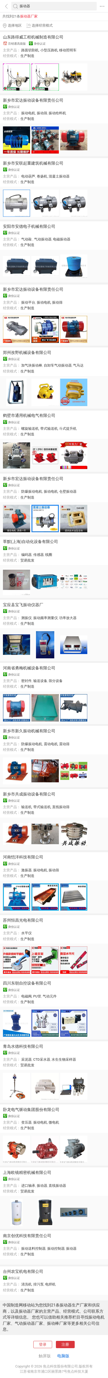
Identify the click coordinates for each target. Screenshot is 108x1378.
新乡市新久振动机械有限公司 (29, 731)
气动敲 (27, 239)
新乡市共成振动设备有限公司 (29, 794)
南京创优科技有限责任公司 (27, 1235)
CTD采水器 (41, 1059)
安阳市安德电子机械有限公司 (29, 226)
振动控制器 (56, 1248)
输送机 (26, 807)
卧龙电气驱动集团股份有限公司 (31, 1109)
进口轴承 (28, 1186)
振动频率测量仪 (45, 618)
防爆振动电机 (31, 491)
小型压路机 (49, 50)
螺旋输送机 (30, 429)
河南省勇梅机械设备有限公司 (29, 668)
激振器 (26, 870)
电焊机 (50, 1284)
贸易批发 (27, 560)
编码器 (26, 555)
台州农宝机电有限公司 (23, 1271)
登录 (42, 1344)
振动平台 (28, 302)
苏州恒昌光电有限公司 (23, 920)
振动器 (42, 1186)
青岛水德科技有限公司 (23, 1046)
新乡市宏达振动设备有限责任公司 (33, 100)
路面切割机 (30, 50)
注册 (65, 1344)
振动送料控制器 (33, 1248)
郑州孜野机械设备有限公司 (27, 352)
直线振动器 (57, 1186)
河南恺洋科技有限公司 (23, 857)
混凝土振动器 (59, 176)
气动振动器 (43, 239)
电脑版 (63, 1356)
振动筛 (42, 113)
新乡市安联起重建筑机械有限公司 (33, 163)
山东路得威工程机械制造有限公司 (33, 37)
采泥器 (26, 1059)
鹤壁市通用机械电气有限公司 (29, 415)
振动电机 (28, 113)
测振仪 (26, 618)
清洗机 (26, 1284)
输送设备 (40, 681)
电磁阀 (26, 996)
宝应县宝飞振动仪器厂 (23, 604)
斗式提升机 (68, 429)
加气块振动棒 (31, 365)
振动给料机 (57, 113)
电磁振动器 (61, 239)
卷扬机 (42, 176)
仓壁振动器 (68, 491)
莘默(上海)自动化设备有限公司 (30, 541)
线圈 (48, 555)
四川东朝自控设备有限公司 (27, 983)
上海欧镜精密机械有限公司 (27, 1172)
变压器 (26, 1122)
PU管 (37, 996)
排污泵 (38, 1284)
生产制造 (27, 56)
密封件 (26, 681)
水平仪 (26, 933)
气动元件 (50, 996)
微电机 (54, 1122)
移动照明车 (68, 50)
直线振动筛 (61, 807)
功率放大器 (68, 618)
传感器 (38, 555)
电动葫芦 (28, 176)
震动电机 (51, 744)
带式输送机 (49, 429)
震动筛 (64, 744)
